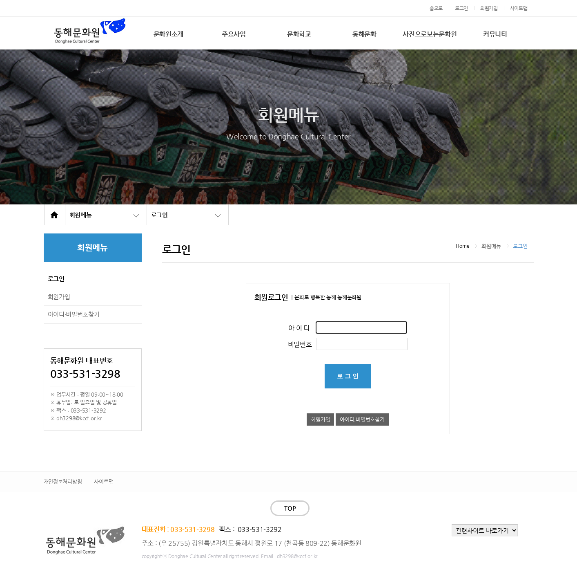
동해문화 (364, 34)
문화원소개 (168, 34)
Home (462, 246)
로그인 (461, 8)
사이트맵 (519, 8)
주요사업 (234, 34)
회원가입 (489, 8)
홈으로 (436, 8)
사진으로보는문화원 (430, 34)
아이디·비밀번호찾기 (74, 314)
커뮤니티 (495, 34)
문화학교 (299, 34)
